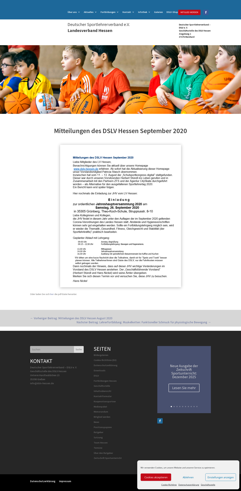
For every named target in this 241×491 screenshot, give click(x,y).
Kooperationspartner (105, 401)
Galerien (158, 12)
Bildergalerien (101, 355)
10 (196, 406)
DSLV (96, 375)
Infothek (142, 12)
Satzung (98, 437)
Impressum (65, 481)
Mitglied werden (102, 416)
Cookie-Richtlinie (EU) (105, 360)
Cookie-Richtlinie (169, 484)
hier (52, 294)
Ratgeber (98, 432)
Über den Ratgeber (103, 453)
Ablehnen (188, 477)
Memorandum (101, 411)
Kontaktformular (103, 396)
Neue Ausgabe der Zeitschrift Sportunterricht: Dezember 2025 (184, 373)
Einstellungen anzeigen (221, 477)
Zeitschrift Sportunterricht (108, 458)
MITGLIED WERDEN (189, 12)
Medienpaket (100, 406)
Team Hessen (101, 442)
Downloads (99, 370)
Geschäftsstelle (208, 484)
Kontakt (127, 12)
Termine (98, 447)
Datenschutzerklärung (188, 484)
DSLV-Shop (172, 12)
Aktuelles (89, 12)
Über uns (72, 12)
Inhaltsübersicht (102, 391)
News (96, 422)
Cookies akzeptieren (156, 477)
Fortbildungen (108, 12)
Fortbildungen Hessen (105, 380)
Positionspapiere (103, 427)
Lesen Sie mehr (184, 390)
